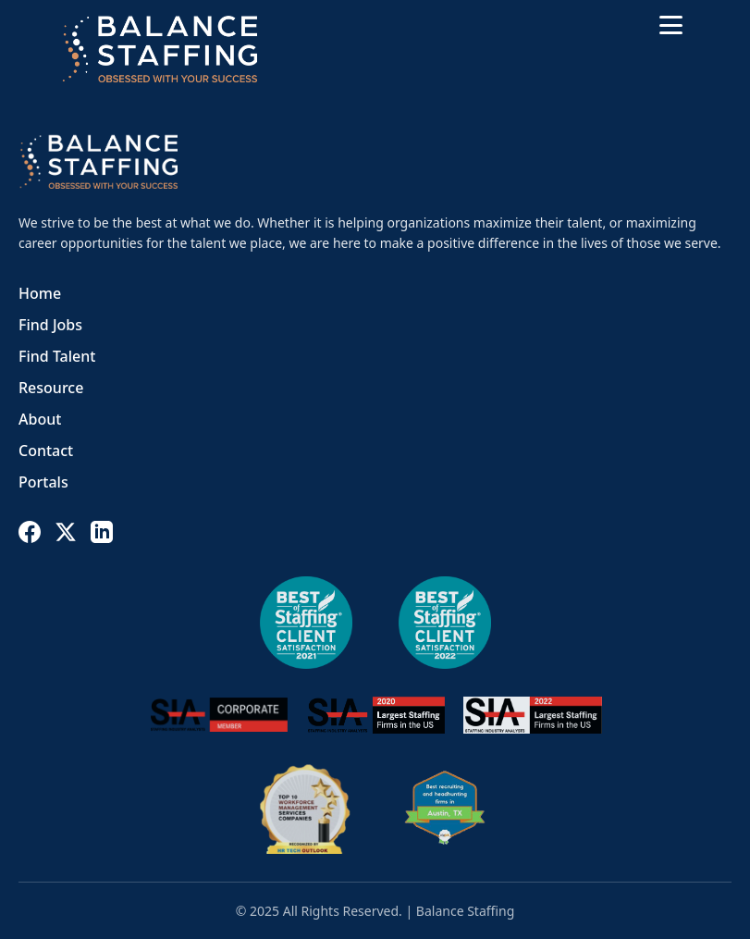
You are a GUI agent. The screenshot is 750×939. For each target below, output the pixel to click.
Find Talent (56, 356)
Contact (45, 450)
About (39, 419)
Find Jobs (50, 325)
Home (39, 293)
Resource (50, 387)
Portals (43, 482)
